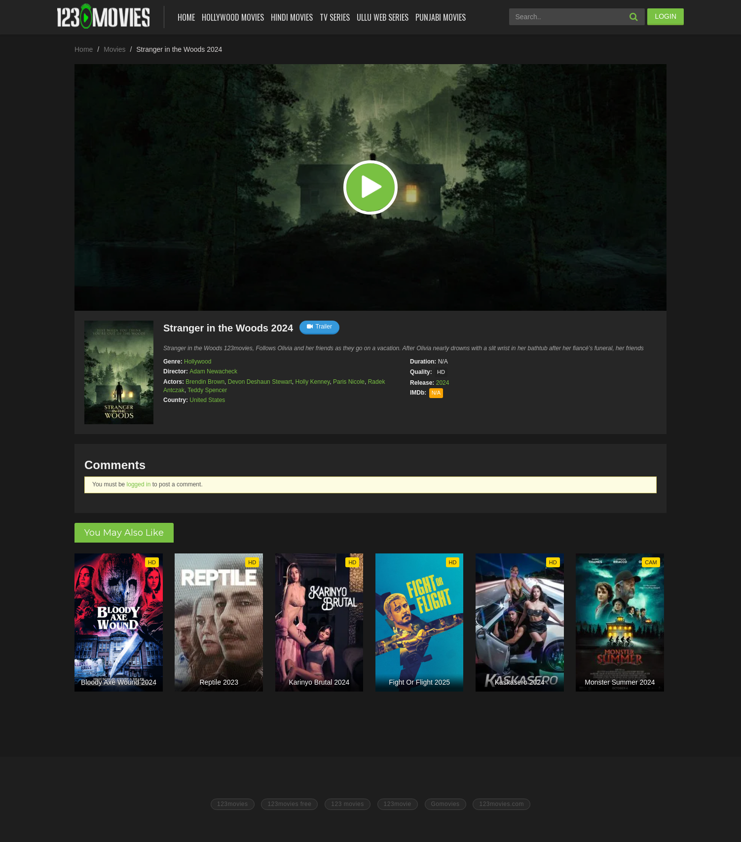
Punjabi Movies (440, 17)
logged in (139, 484)
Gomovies (445, 804)
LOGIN (665, 16)
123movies (232, 804)
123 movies (347, 804)
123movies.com (501, 804)
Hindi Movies (292, 17)
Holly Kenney (312, 381)
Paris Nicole (349, 381)
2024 (442, 382)
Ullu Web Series (382, 17)
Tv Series (335, 17)
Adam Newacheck (213, 371)
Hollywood (197, 361)
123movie (397, 804)
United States (207, 400)
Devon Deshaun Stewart (260, 381)
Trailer (319, 326)
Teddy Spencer (207, 390)
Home (186, 17)
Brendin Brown (204, 381)
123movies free (289, 804)
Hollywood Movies (233, 17)
